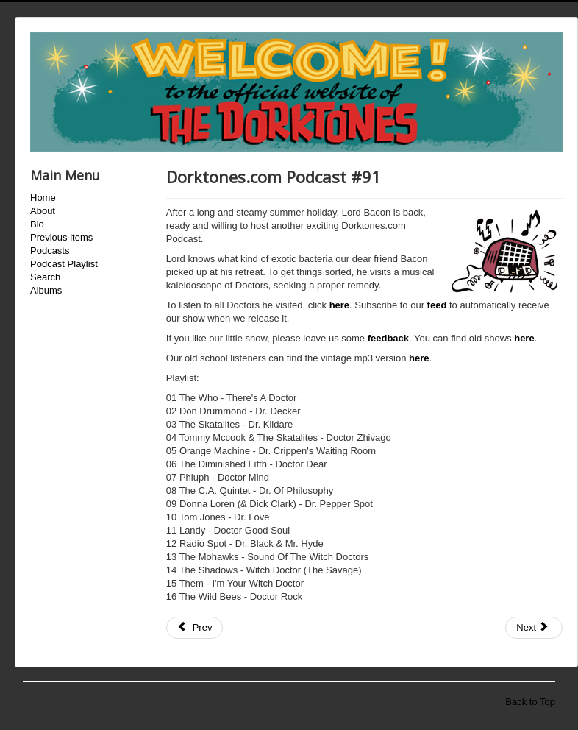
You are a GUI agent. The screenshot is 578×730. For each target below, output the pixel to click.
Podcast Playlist (64, 263)
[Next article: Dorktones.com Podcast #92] (534, 628)
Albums (46, 290)
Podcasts (49, 250)
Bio (37, 224)
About (42, 210)
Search (45, 277)
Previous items (61, 237)
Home (43, 197)
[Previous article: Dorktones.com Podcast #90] (195, 628)
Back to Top (530, 701)
